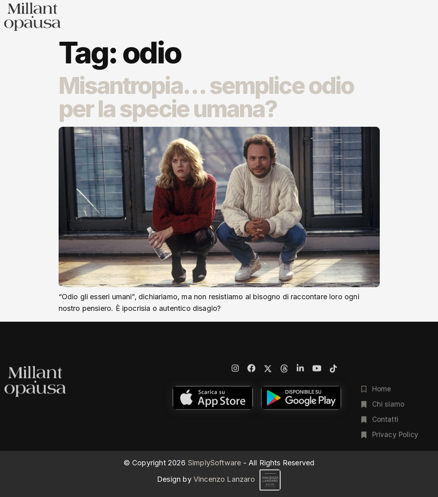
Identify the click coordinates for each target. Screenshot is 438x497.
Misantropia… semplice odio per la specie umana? (206, 97)
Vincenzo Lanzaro (237, 479)
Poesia (258, 23)
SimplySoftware (214, 462)
